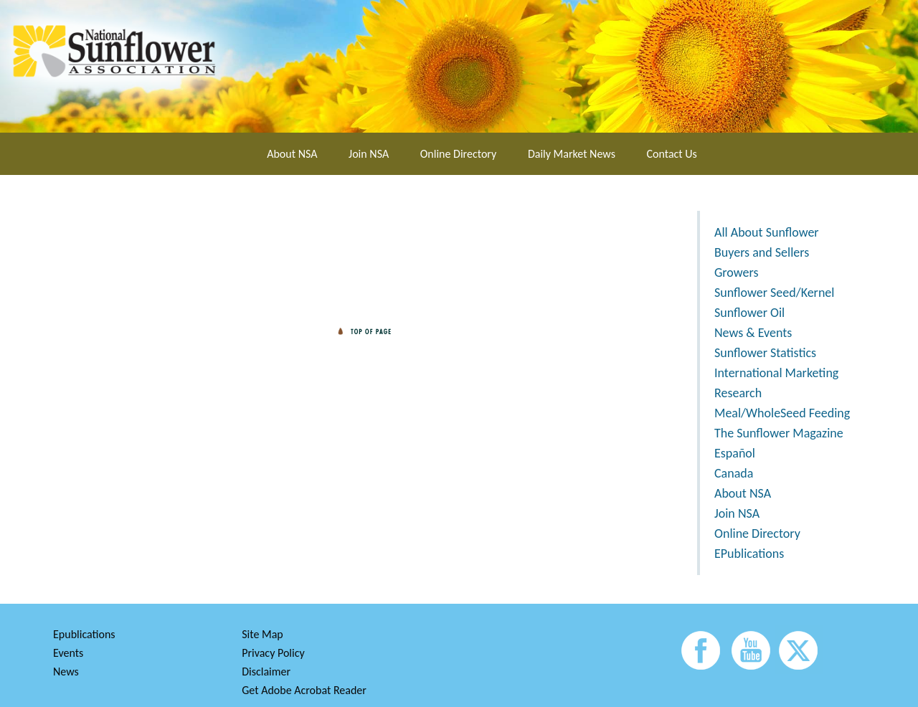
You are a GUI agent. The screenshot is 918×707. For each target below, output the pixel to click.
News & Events (753, 333)
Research (738, 393)
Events (68, 653)
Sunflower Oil (749, 313)
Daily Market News (571, 154)
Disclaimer (266, 671)
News (66, 671)
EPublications (749, 553)
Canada (733, 473)
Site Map (262, 634)
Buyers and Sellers (761, 252)
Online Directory (458, 154)
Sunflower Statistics (765, 353)
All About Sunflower (766, 232)
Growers (736, 272)
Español (734, 453)
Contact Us (672, 154)
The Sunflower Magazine (778, 433)
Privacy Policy (273, 653)
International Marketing (776, 373)
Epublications (84, 634)
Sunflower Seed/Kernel (774, 292)
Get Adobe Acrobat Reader (304, 690)
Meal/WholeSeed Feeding (782, 413)
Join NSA (369, 154)
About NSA (292, 154)
